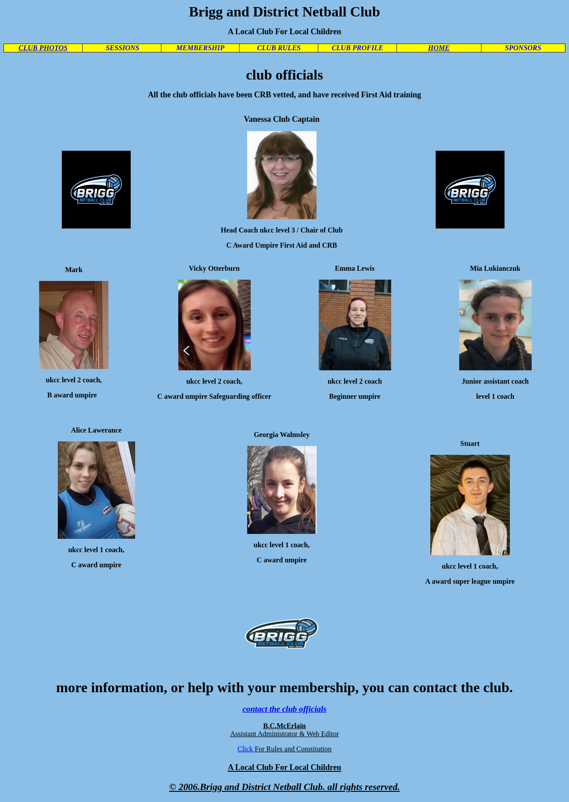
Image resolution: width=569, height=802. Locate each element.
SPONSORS (523, 48)
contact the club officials (285, 709)
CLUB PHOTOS (43, 48)
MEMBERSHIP (200, 48)
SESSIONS (123, 48)
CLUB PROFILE (357, 48)
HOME (439, 48)
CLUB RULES (279, 48)
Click (246, 749)
